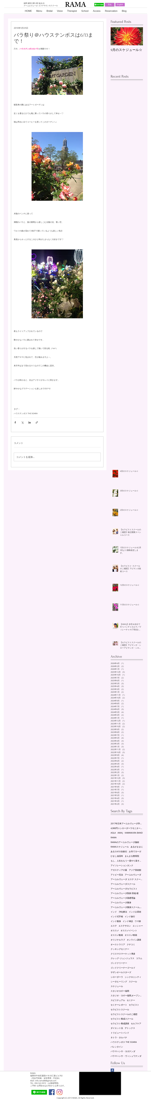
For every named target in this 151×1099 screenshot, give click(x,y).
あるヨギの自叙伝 (119, 851)
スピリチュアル (118, 1000)
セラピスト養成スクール (122, 1018)
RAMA (114, 837)
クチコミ (131, 944)
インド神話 (128, 921)
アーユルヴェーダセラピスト (124, 888)
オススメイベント (129, 930)
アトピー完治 (117, 874)
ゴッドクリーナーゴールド (123, 967)
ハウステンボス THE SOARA (26, 413)
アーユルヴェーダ (133, 874)
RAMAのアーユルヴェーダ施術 (125, 842)
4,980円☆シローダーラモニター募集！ (127, 828)
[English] (120, 4)
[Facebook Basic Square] (112, 1070)
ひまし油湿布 (117, 856)
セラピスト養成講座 (120, 1023)
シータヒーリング (119, 981)
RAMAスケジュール (120, 846)
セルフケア (136, 1023)
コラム (139, 958)
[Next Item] (138, 36)
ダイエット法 (117, 1028)
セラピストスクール (120, 1009)
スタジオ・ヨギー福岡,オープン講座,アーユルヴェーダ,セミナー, (127, 995)
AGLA (113, 832)
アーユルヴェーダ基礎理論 (123, 898)
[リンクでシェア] (36, 422)
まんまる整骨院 (132, 856)
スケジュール (117, 986)
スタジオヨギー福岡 (120, 991)
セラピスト (134, 1004)
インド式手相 (117, 916)
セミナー (131, 1000)
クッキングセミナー (120, 949)
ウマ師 (138, 921)
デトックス (130, 1028)
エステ (114, 925)
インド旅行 (130, 916)
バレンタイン (117, 1046)
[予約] (109, 4)
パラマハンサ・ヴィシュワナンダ (126, 1056)
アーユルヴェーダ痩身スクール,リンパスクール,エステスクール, (127, 907)
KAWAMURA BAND (134, 832)
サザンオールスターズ (121, 972)
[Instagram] (59, 1092)
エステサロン (125, 925)
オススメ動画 (117, 935)
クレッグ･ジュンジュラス (122, 958)
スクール (133, 981)
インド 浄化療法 (119, 911)
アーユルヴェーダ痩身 (121, 902)
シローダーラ (117, 977)
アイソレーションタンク (122, 865)
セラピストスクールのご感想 (124, 1014)
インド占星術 (135, 911)
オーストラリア (118, 944)
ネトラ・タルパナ (119, 1037)
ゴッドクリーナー (119, 963)
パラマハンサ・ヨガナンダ (123, 1051)
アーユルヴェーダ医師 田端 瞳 (125, 893)
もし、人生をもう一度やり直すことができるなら (127, 860)
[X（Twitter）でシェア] (22, 422)
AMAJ (120, 832)
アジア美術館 (135, 870)
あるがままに (137, 846)
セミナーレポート (119, 1004)
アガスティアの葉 (119, 870)
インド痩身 (116, 921)
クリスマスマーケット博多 (123, 953)
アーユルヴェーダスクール (123, 884)
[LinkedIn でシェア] (29, 422)
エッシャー (138, 925)
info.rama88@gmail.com (45, 1080)
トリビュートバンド (120, 1032)
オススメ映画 (131, 935)
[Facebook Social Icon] (52, 1092)
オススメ (115, 930)
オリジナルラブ (118, 939)
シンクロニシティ (133, 977)
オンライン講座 (134, 939)
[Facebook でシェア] (15, 422)
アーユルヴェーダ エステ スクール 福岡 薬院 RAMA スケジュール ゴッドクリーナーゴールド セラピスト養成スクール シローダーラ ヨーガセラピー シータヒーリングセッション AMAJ (127, 879)
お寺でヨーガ (135, 851)
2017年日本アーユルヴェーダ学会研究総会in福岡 (127, 823)
